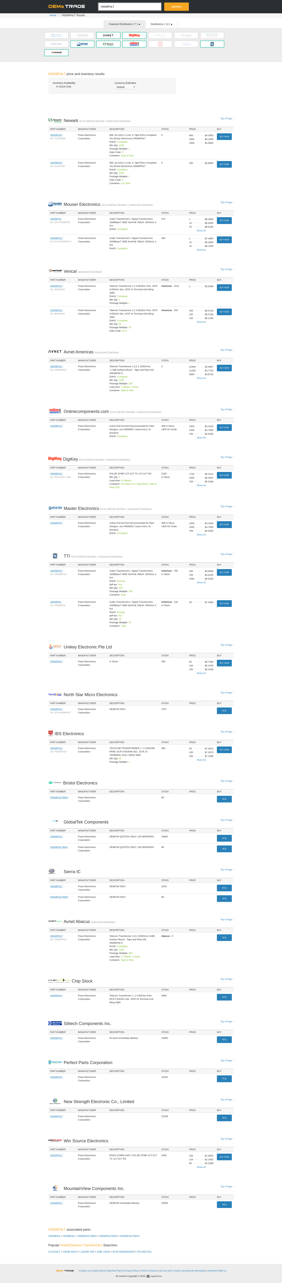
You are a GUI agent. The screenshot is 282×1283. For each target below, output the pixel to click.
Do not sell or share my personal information (183, 1270)
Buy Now (224, 136)
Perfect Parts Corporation (89, 1062)
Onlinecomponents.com (113, 411)
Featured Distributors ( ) (124, 24)
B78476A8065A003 (124, 1251)
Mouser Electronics (108, 204)
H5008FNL (56, 219)
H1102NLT (54, 1251)
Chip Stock (83, 981)
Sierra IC (73, 871)
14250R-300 (87, 1251)
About (95, 1270)
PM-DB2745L (144, 1251)
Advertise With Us (217, 1270)
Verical (83, 271)
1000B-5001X (70, 1251)
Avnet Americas (91, 351)
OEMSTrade (66, 1270)
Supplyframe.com (156, 1276)
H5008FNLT (56, 135)
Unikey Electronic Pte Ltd (89, 646)
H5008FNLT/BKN (59, 797)
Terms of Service (149, 1270)
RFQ (224, 711)
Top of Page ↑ (227, 118)
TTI (93, 556)
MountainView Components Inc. (95, 1188)
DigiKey (97, 459)
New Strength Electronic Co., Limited (100, 1101)
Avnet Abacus (89, 921)
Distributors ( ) (161, 24)
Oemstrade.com (68, 6)
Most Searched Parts (111, 1270)
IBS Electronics (70, 733)
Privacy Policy (131, 1270)
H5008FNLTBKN (59, 847)
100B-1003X (103, 1251)
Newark (97, 120)
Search (176, 6)
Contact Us (84, 1270)
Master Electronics (108, 508)
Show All (201, 230)
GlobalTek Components (87, 822)
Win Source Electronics (87, 1140)
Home (53, 15)
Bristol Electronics (81, 782)
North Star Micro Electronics (91, 694)
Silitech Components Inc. (88, 1023)
